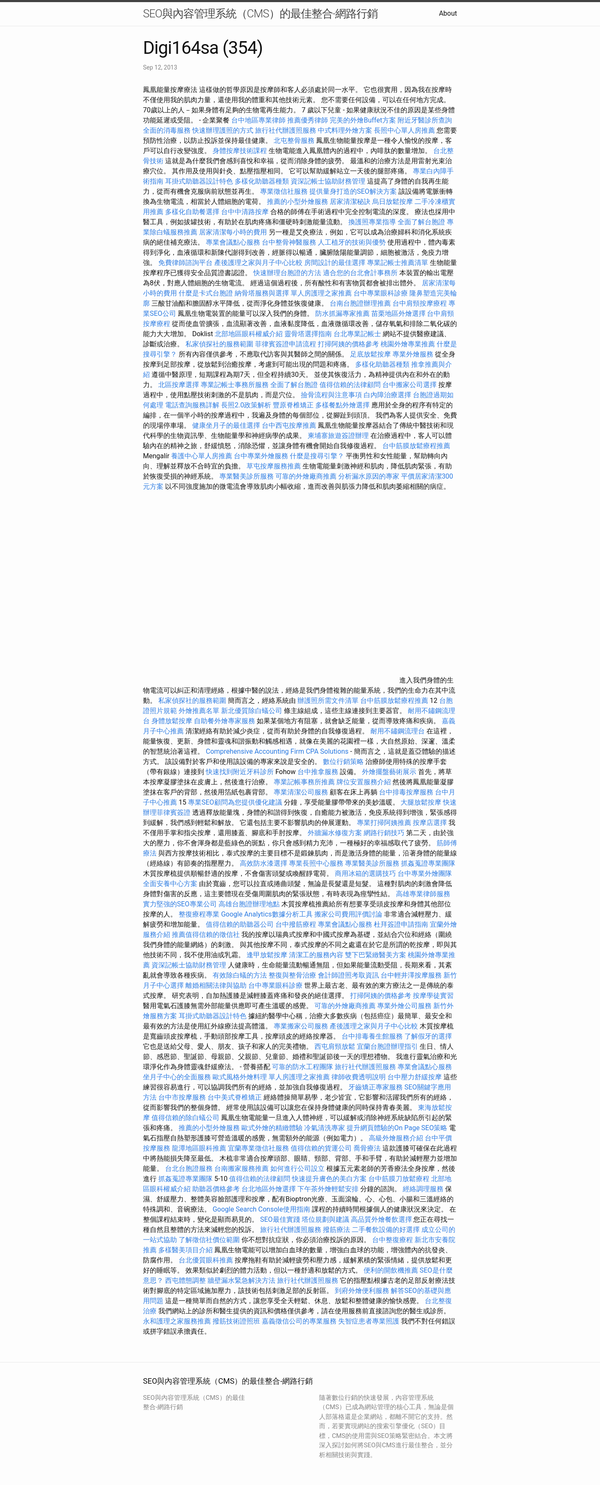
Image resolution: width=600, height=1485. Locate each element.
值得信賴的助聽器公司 (240, 924)
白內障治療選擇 (387, 395)
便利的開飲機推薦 (391, 1270)
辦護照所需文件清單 (328, 701)
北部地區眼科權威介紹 (249, 334)
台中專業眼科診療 (380, 293)
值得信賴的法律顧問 (350, 385)
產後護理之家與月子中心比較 (258, 263)
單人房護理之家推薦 (321, 293)
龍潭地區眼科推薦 (199, 1148)
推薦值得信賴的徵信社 (206, 935)
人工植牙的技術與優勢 (352, 242)
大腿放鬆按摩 (422, 802)
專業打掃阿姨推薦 (384, 823)
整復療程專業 (199, 914)
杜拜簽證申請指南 (401, 924)
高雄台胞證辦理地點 (249, 904)
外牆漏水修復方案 (335, 833)
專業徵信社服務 (284, 191)
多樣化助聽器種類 (262, 181)
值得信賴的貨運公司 (321, 1148)
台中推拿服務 (317, 772)
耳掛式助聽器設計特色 (199, 181)
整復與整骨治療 (292, 975)
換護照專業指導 (372, 222)
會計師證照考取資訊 (348, 975)
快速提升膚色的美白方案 (329, 1179)
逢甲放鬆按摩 (268, 955)
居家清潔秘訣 (350, 202)
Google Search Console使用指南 (261, 1209)
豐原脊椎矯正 (294, 405)
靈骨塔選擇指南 (308, 334)
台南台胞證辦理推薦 (360, 303)
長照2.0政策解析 (246, 405)
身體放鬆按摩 (172, 721)
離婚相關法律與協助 (216, 985)
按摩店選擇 (431, 823)
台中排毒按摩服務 (407, 792)
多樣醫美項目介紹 (185, 1250)
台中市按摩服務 (182, 1097)
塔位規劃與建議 (325, 1219)
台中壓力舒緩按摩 (415, 1077)
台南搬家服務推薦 (241, 1169)
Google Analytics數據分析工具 (267, 914)
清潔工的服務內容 (316, 955)
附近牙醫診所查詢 (425, 120)
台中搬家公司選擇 (409, 385)
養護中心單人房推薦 (201, 456)
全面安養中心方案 (170, 884)
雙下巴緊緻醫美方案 (375, 955)
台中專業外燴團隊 (425, 873)
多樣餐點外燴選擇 (342, 405)
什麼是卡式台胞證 (206, 293)
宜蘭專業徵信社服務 (258, 1148)
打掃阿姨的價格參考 (348, 344)
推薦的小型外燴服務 (297, 202)
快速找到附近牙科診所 (240, 772)
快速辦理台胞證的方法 (287, 273)
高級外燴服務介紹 (396, 1138)
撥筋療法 (336, 1230)
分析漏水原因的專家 (368, 476)
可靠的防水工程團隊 (302, 1067)
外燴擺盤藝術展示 (389, 772)
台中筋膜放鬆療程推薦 (416, 446)
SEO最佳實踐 (280, 1219)
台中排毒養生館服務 (373, 1036)
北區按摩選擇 (179, 385)
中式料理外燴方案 (346, 130)
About (448, 13)
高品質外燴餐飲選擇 (382, 1219)
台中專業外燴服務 (261, 456)
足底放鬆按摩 (371, 354)
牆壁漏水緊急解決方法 (241, 1280)
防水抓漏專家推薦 (342, 313)
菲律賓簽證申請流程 (285, 344)
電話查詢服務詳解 (192, 405)
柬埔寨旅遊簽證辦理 (338, 436)
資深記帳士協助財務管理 (328, 181)
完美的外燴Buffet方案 (362, 120)
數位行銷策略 (343, 762)
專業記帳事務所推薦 (304, 782)
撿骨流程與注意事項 (331, 395)
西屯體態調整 (186, 1280)
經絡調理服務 (423, 1189)
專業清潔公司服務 (301, 792)
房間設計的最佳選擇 (334, 263)
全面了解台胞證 (421, 222)
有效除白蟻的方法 (240, 975)
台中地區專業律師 (258, 120)
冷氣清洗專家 (324, 1128)
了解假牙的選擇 (428, 1036)
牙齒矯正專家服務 (375, 1087)
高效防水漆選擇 (263, 863)
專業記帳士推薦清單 (397, 263)
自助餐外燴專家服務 (224, 721)
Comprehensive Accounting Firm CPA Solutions (277, 751)
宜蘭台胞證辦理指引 (387, 1046)
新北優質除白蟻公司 (251, 711)
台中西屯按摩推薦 (290, 425)
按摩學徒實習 (433, 996)
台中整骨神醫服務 (290, 242)
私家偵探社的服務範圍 (219, 344)
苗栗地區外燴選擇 (398, 313)
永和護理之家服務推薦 (177, 1321)
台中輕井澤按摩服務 (412, 975)
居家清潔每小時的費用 (233, 232)
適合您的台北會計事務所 (360, 273)
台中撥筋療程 (296, 924)
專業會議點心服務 (233, 242)
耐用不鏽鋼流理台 (397, 731)
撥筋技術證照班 (237, 1321)
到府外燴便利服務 (362, 1291)
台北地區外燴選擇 (268, 1189)
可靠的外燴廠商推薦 (305, 476)
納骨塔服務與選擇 (262, 293)
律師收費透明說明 (358, 1077)
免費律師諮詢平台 (185, 263)
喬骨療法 (367, 1148)
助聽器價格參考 (216, 1189)
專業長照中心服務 (316, 863)
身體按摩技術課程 (241, 151)
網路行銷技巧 (384, 833)
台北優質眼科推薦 (206, 1260)
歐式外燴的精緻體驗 (272, 1128)
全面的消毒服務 (167, 130)
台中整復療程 (393, 1240)
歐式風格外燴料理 (241, 1077)
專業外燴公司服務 (405, 1006)
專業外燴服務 (413, 354)
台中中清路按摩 (245, 212)
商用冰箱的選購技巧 (365, 873)
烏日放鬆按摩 (393, 202)
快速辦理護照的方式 (222, 130)
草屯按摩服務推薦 (275, 466)
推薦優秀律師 (307, 120)
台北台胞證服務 (189, 1169)
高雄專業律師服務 (423, 894)
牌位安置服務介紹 (363, 782)
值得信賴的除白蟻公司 (185, 1118)
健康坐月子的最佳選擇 (226, 425)
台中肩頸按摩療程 (421, 303)
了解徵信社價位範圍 (209, 1240)
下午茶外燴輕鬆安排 (328, 1189)
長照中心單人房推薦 (404, 130)
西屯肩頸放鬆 (335, 1046)
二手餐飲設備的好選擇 (386, 1230)
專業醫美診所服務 (246, 476)
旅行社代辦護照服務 (285, 130)
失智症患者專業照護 (368, 1321)
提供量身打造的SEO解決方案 (353, 191)
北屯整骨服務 (295, 141)
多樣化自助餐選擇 (192, 212)
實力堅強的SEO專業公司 (180, 904)
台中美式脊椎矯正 (235, 1097)
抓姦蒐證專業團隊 (428, 863)
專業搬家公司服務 (301, 1026)
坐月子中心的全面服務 (177, 1077)
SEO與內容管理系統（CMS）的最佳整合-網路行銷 (260, 13)
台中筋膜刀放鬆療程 (399, 1179)
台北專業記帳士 (357, 334)
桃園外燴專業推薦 (408, 344)
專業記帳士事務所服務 (235, 385)
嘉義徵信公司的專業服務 (299, 1321)
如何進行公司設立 (297, 1169)
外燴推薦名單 (199, 711)
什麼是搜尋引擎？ (317, 456)
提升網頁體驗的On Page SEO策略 (397, 1128)
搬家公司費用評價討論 (348, 914)
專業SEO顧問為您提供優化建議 (235, 802)
